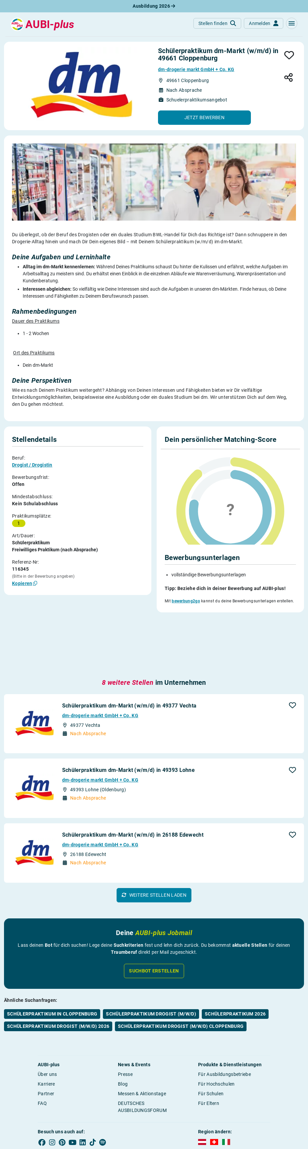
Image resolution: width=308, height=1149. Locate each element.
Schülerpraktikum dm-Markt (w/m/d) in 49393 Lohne (128, 714)
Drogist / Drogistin (32, 465)
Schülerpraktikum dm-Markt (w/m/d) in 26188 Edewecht (132, 779)
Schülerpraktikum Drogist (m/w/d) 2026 (58, 970)
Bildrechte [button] (234, 1110)
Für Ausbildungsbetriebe (224, 1018)
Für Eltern (208, 1047)
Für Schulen (210, 1038)
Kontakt (259, 1110)
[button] (291, 23)
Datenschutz (204, 1110)
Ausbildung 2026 (154, 6)
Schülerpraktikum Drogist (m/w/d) (151, 958)
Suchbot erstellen (154, 915)
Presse (125, 1018)
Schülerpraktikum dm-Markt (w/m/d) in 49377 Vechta (129, 650)
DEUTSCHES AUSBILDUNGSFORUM (142, 1051)
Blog (123, 1028)
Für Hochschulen (216, 1028)
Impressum (158, 1110)
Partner (46, 1038)
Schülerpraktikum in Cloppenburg (52, 958)
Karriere (46, 1028)
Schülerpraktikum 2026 (235, 958)
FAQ (42, 1047)
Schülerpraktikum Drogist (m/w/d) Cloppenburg (181, 970)
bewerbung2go (186, 601)
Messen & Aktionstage (142, 1038)
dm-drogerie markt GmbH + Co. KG (196, 69)
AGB (180, 1110)
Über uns (47, 1018)
